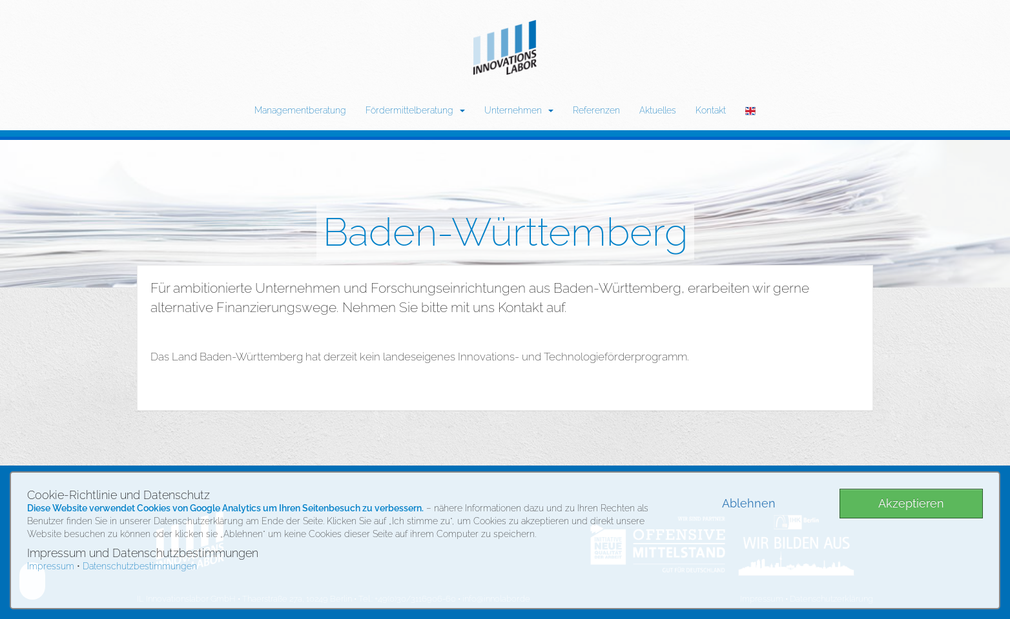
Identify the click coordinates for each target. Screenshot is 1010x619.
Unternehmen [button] (518, 110)
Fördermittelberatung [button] (415, 110)
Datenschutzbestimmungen (140, 566)
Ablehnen (749, 503)
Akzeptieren (911, 503)
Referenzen (596, 110)
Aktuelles (657, 110)
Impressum (50, 566)
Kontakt (711, 110)
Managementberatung (300, 110)
